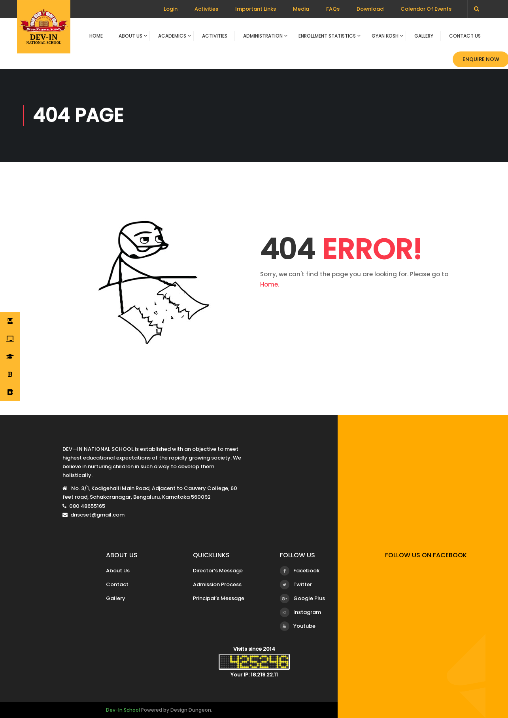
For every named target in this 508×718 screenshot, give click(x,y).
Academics (172, 35)
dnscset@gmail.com (97, 515)
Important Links (255, 9)
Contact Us (465, 35)
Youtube (297, 626)
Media (301, 9)
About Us (130, 35)
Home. (269, 284)
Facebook (299, 571)
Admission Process (217, 584)
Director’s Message (218, 570)
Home (96, 35)
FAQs (333, 9)
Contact (117, 584)
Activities (206, 9)
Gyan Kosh (385, 35)
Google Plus (302, 598)
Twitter (296, 584)
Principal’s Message (218, 598)
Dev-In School (123, 710)
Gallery (423, 35)
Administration (263, 35)
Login (171, 9)
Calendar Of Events (425, 9)
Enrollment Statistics (327, 35)
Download (370, 9)
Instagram (300, 612)
